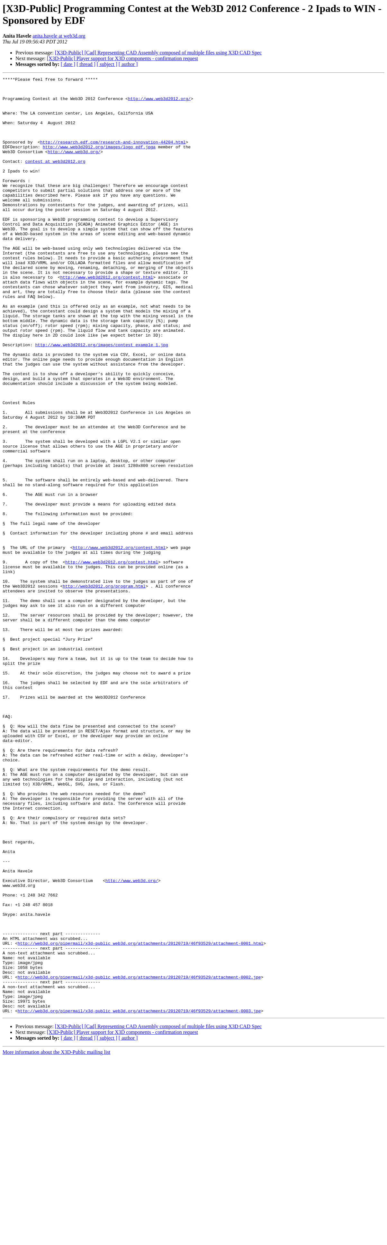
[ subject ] (107, 64)
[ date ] (68, 64)
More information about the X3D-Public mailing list (56, 1239)
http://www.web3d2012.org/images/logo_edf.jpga (99, 161)
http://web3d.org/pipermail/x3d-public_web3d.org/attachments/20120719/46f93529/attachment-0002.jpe (139, 1157)
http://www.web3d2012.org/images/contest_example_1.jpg (101, 399)
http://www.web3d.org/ (74, 167)
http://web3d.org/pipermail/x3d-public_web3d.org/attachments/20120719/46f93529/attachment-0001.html (140, 1117)
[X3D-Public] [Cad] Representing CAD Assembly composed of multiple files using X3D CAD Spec (158, 52)
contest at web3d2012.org (55, 178)
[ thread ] (85, 64)
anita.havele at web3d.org (58, 36)
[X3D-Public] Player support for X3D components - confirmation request (122, 58)
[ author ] (128, 64)
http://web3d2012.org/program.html (104, 688)
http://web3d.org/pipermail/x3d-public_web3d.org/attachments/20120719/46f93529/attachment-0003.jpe (139, 1198)
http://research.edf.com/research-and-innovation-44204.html (112, 155)
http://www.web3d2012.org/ (159, 103)
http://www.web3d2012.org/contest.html (106, 318)
